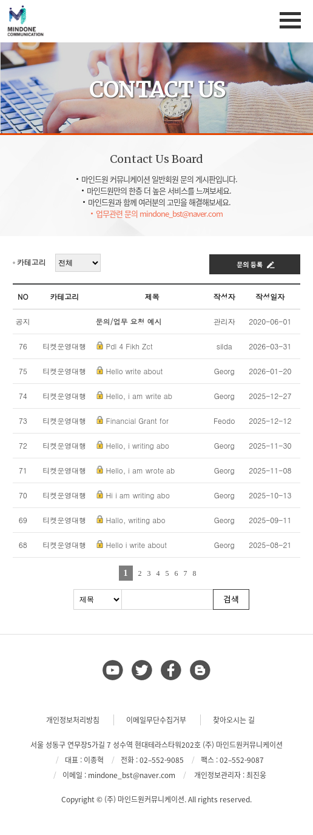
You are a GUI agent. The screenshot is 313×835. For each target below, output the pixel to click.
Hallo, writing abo (136, 520)
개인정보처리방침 (72, 720)
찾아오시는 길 (234, 720)
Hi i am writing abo (138, 495)
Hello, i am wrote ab (140, 470)
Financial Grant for (137, 420)
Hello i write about (136, 545)
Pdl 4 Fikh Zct (129, 346)
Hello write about (134, 371)
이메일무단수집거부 (156, 720)
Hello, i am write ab (139, 396)
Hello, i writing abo (138, 445)
